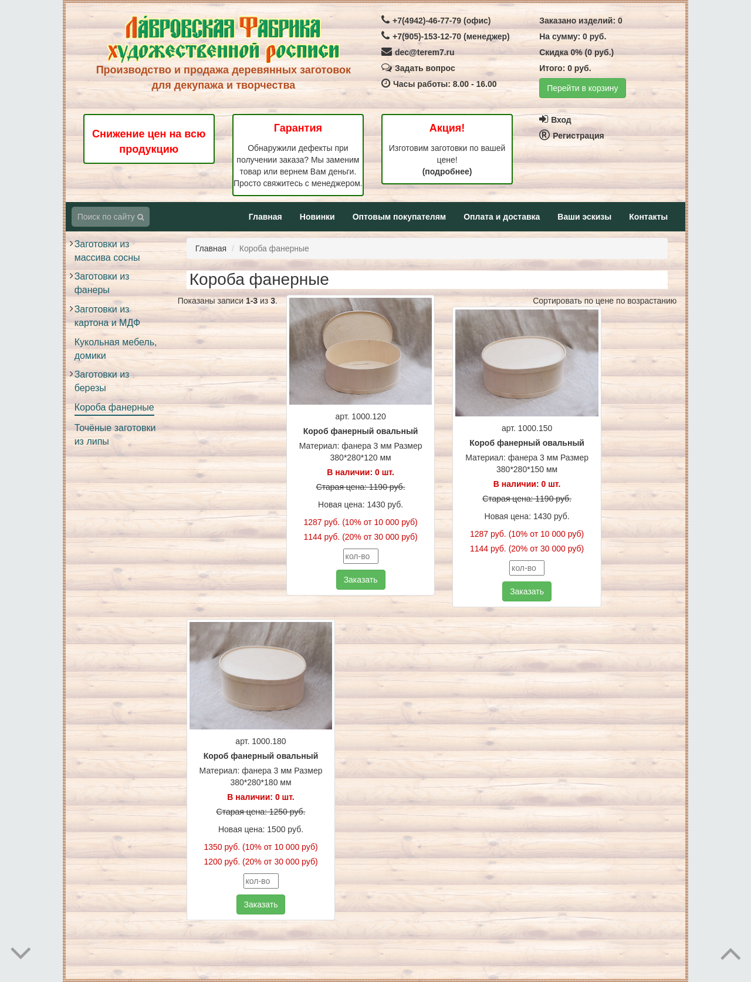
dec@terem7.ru (418, 52)
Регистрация (571, 135)
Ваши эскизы (584, 216)
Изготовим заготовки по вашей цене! (447, 159)
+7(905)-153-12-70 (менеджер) (445, 36)
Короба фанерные (114, 407)
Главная (265, 216)
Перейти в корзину (582, 88)
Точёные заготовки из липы (115, 434)
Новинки (317, 216)
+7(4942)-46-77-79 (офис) (436, 20)
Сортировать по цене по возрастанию (604, 300)
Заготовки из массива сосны (107, 251)
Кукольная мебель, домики (116, 349)
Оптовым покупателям (399, 216)
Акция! (447, 128)
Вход (555, 120)
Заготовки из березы (102, 381)
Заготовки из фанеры (102, 283)
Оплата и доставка (502, 216)
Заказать (361, 579)
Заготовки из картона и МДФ (107, 316)
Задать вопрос (418, 68)
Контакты (648, 216)
